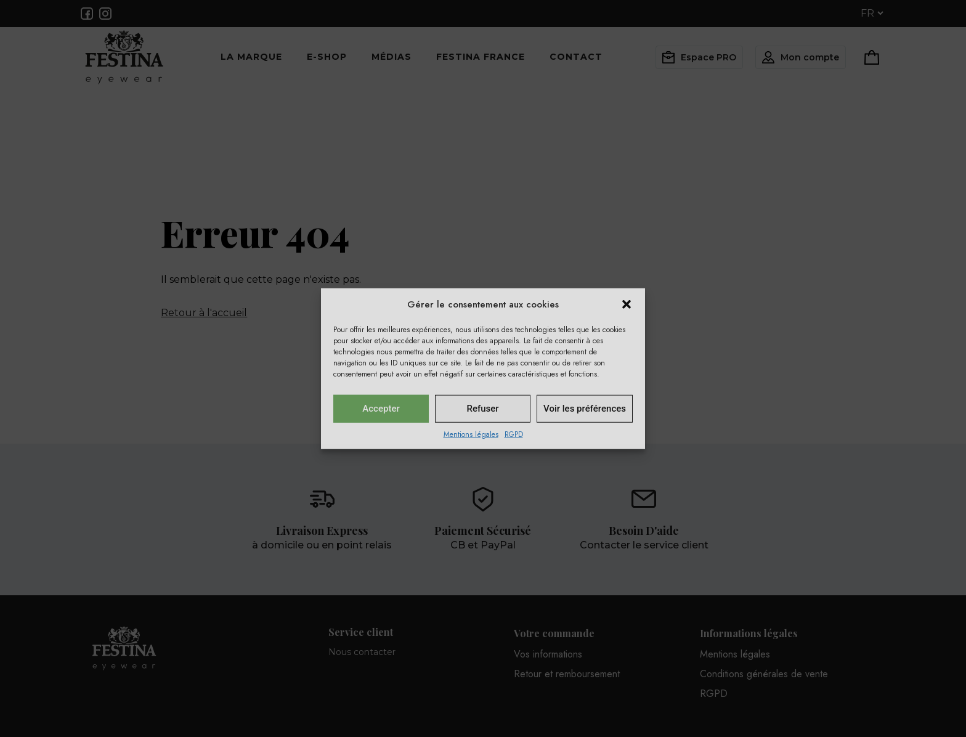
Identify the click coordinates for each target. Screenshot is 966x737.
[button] (626, 304)
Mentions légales (471, 433)
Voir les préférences (584, 408)
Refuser (482, 408)
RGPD (514, 433)
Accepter (380, 408)
